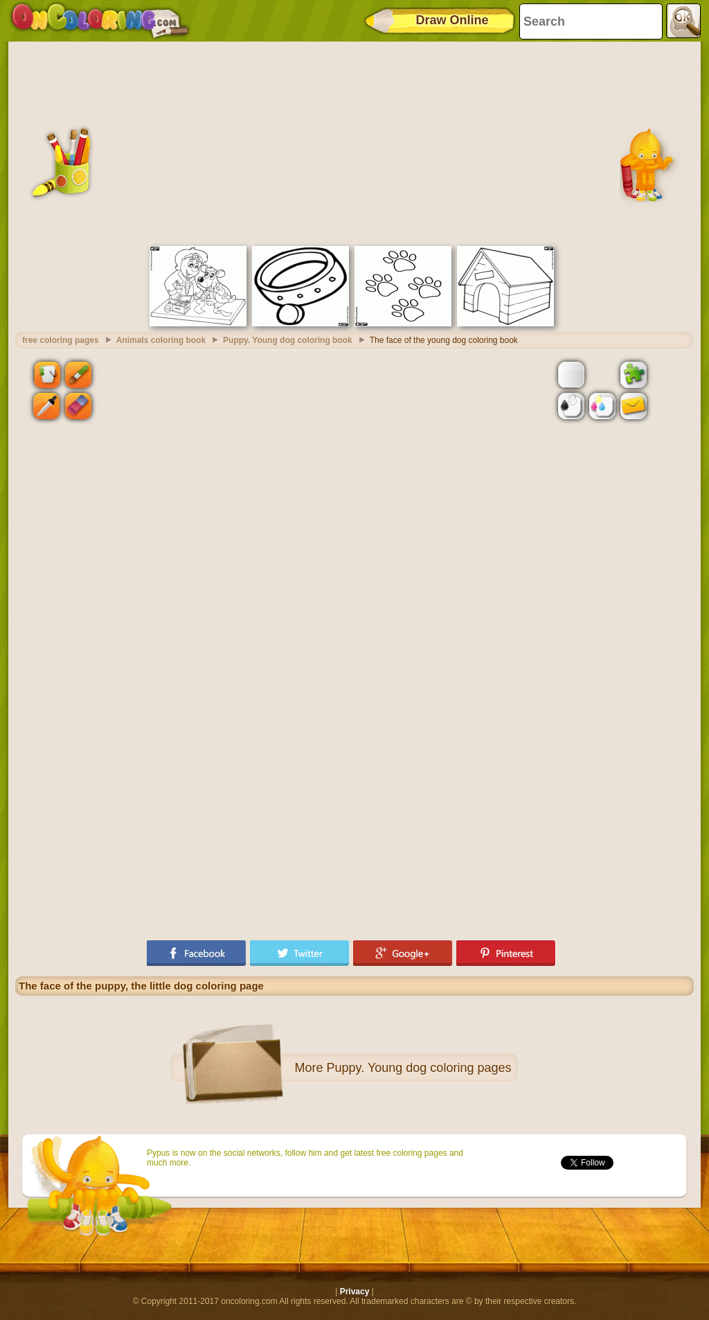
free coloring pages (60, 340)
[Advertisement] (354, 142)
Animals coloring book (161, 340)
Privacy (355, 1291)
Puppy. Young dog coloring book (287, 340)
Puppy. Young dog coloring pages (419, 1068)
